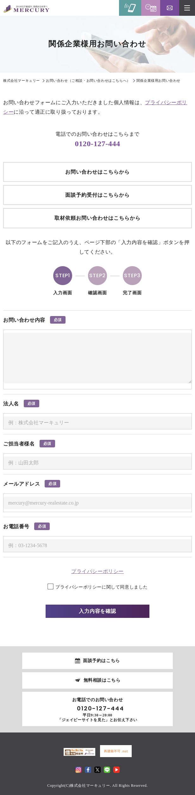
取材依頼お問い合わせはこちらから (97, 218)
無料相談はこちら (102, 680)
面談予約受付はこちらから (97, 195)
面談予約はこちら (101, 660)
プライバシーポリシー (97, 571)
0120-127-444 (97, 144)
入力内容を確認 (97, 611)
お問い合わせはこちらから (97, 172)
